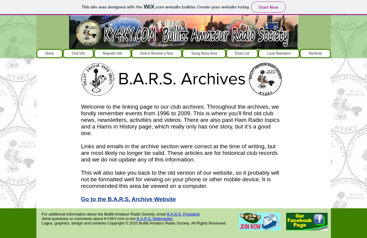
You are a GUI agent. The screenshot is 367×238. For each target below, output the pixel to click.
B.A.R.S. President (183, 214)
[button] (78, 53)
